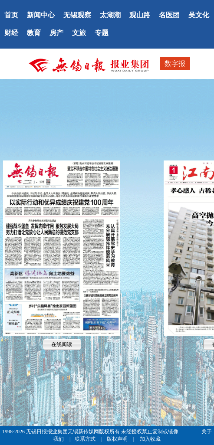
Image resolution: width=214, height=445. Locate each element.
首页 (11, 15)
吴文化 (198, 15)
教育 (34, 32)
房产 (56, 32)
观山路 (139, 15)
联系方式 (86, 439)
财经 (11, 32)
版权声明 (118, 439)
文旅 (79, 32)
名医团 (169, 15)
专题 (102, 32)
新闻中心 (41, 15)
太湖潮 (110, 15)
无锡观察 (77, 15)
